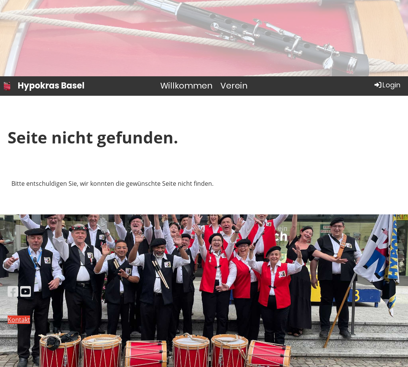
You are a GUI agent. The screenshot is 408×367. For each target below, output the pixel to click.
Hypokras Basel (51, 86)
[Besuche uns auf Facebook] (13, 291)
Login (386, 85)
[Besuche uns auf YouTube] (25, 291)
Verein (234, 86)
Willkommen (186, 86)
